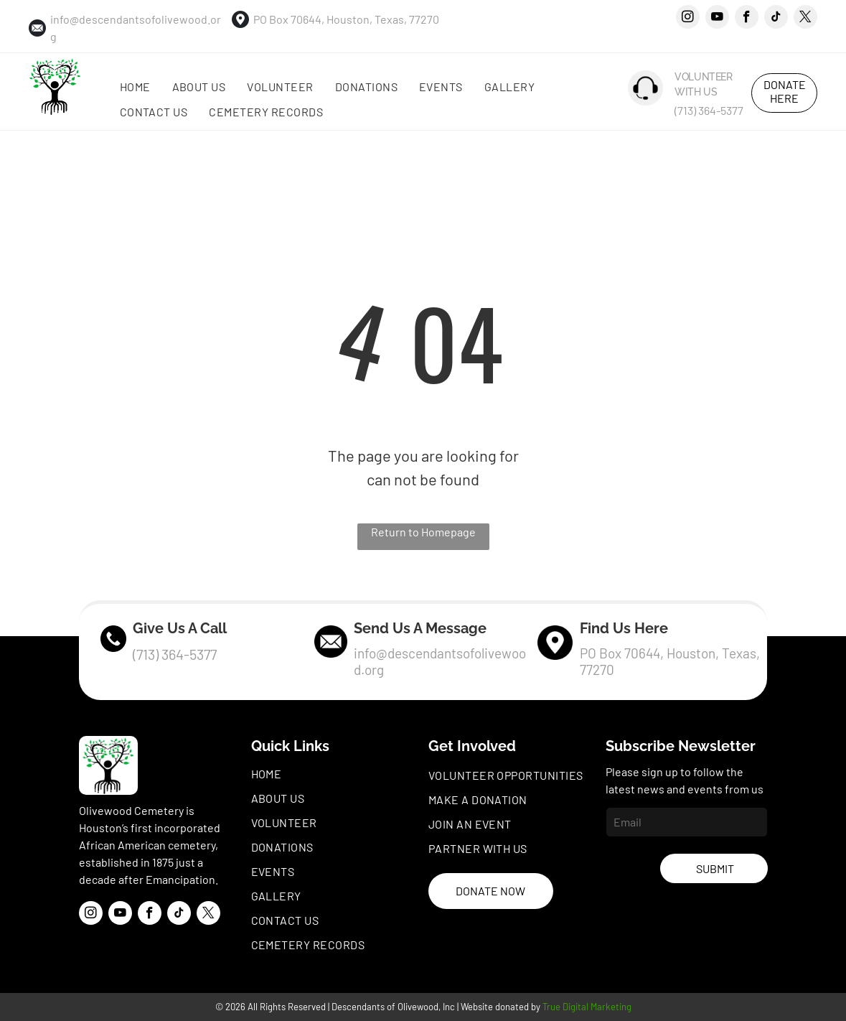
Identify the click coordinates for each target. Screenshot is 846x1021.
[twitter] (805, 18)
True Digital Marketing (586, 1006)
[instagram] (688, 18)
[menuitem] (135, 87)
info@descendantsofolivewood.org (440, 661)
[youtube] (717, 18)
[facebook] (746, 18)
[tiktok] (776, 18)
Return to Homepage (423, 532)
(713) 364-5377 (709, 110)
